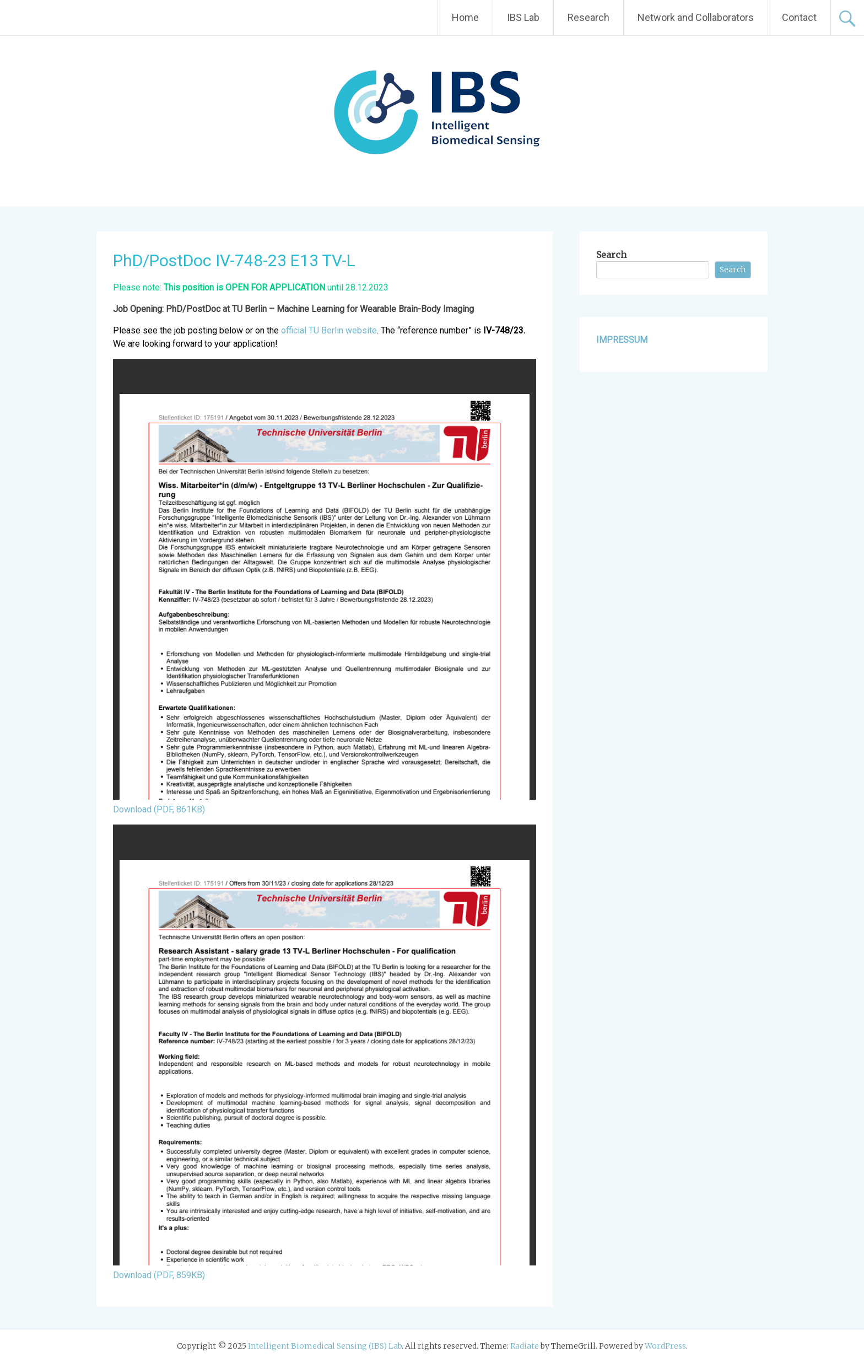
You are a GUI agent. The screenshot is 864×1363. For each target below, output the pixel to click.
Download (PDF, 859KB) (159, 1275)
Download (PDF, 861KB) (159, 809)
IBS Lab (523, 17)
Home (465, 17)
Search (611, 254)
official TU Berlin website (329, 330)
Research (588, 17)
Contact (799, 17)
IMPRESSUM (621, 340)
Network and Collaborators (696, 17)
